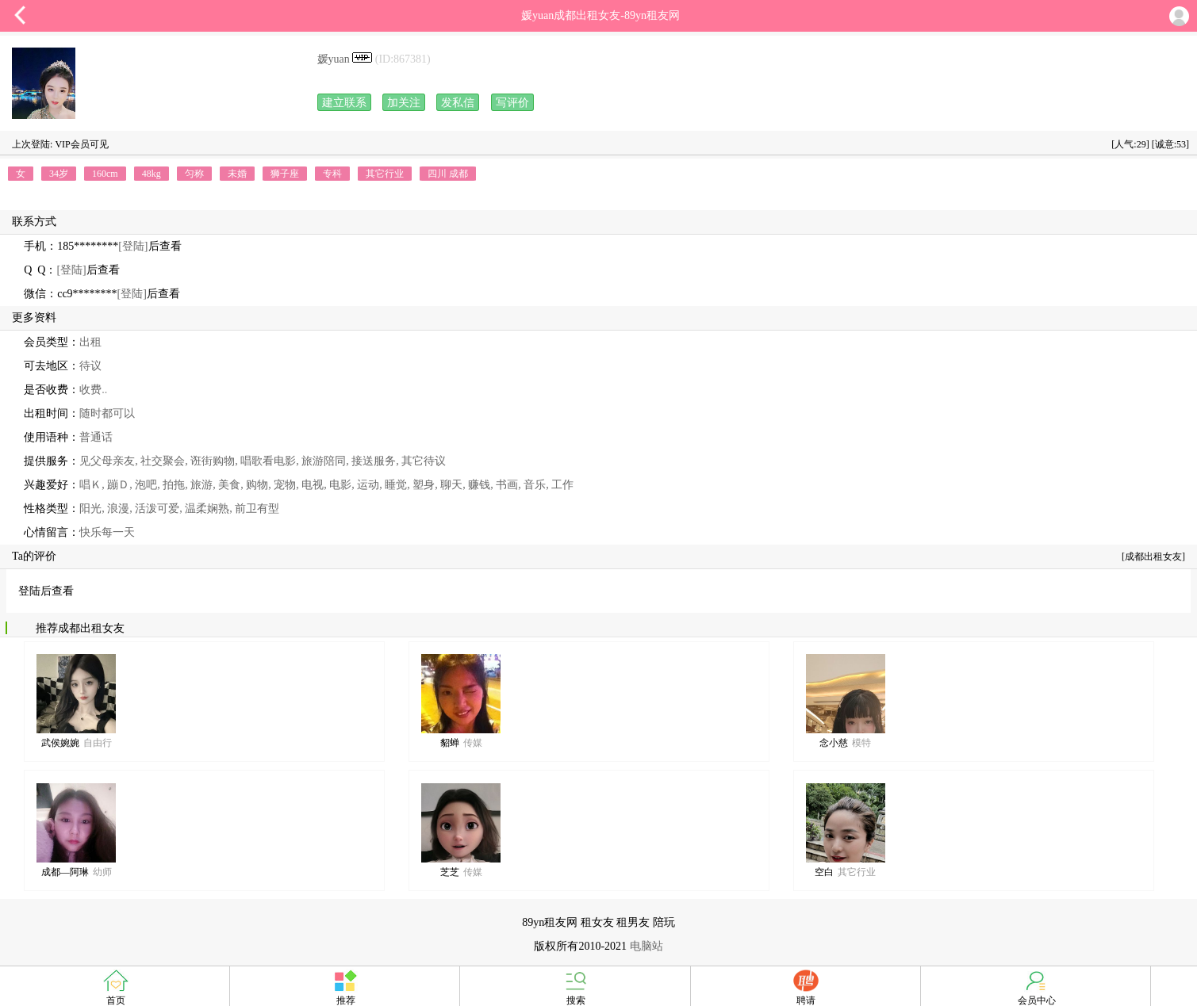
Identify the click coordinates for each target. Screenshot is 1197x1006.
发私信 (457, 103)
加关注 (403, 103)
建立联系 (344, 103)
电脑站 (646, 946)
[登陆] (133, 246)
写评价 (512, 103)
